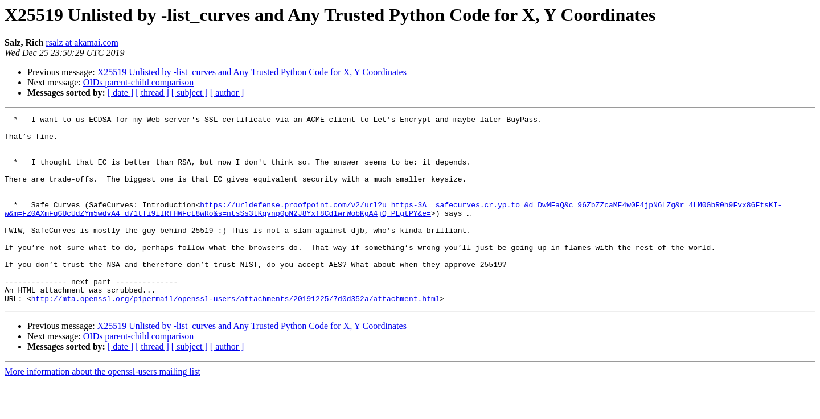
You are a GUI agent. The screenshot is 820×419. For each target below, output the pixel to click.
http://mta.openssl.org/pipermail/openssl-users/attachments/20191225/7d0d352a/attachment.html (235, 336)
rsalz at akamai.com (82, 42)
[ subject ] (189, 92)
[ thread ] (152, 92)
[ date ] (120, 92)
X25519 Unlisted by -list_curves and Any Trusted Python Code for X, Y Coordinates (252, 72)
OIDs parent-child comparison (138, 82)
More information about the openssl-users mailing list (102, 409)
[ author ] (227, 92)
